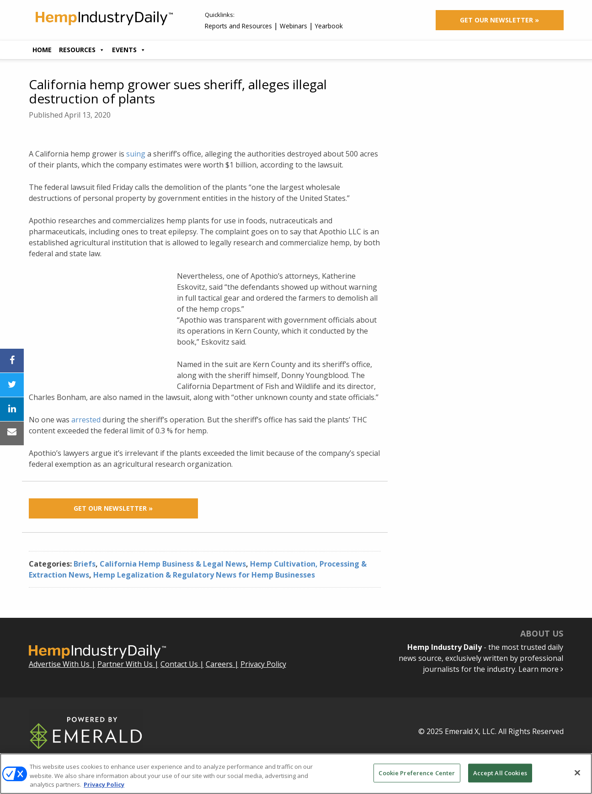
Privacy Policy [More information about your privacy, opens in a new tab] (104, 784)
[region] (296, 773)
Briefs (85, 564)
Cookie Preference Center (417, 772)
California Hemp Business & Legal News (173, 564)
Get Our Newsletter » (499, 20)
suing (135, 154)
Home (42, 49)
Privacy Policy (263, 664)
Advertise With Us (59, 664)
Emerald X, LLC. (470, 731)
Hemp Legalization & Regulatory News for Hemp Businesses (204, 575)
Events (129, 49)
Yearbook (329, 26)
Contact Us (179, 664)
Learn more (540, 669)
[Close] (577, 772)
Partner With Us (125, 664)
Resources (82, 49)
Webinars (293, 26)
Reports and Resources (238, 26)
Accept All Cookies (500, 772)
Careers (219, 664)
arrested (86, 420)
